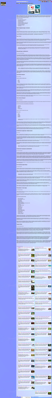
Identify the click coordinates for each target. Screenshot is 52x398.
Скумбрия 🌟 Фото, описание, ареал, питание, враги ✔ (25, 258)
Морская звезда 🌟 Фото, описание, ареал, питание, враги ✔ (26, 291)
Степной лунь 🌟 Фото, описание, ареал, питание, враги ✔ (43, 258)
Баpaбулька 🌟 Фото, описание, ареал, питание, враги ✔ (42, 291)
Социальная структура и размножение (23, 23)
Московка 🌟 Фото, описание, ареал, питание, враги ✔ (42, 332)
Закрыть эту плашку (28, 397)
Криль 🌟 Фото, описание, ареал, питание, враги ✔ (42, 284)
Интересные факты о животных (45, 0)
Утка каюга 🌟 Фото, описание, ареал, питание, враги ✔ (42, 316)
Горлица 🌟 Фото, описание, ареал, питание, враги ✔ (25, 316)
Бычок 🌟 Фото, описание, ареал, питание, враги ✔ (42, 321)
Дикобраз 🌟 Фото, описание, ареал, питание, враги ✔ (42, 301)
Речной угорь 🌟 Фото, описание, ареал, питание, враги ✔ (26, 311)
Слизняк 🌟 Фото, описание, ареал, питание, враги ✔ (25, 306)
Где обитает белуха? (20, 21)
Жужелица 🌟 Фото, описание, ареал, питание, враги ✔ (25, 380)
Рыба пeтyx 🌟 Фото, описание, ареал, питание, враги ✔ (25, 269)
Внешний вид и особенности (21, 20)
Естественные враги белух (21, 24)
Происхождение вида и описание (22, 19)
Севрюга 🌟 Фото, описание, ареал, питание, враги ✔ (25, 279)
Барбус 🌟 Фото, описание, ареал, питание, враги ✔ (42, 391)
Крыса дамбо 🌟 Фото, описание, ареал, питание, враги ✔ (42, 253)
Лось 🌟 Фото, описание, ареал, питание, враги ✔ (41, 269)
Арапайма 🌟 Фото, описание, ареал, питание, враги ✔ (25, 364)
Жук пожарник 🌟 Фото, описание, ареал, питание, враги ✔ (26, 369)
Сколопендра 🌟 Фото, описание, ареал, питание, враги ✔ (26, 321)
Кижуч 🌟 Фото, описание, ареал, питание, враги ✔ (25, 332)
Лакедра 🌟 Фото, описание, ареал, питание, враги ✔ (42, 352)
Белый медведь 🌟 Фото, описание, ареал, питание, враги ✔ (26, 301)
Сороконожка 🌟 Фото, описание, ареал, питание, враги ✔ (26, 284)
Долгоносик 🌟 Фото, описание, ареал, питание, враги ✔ (25, 253)
